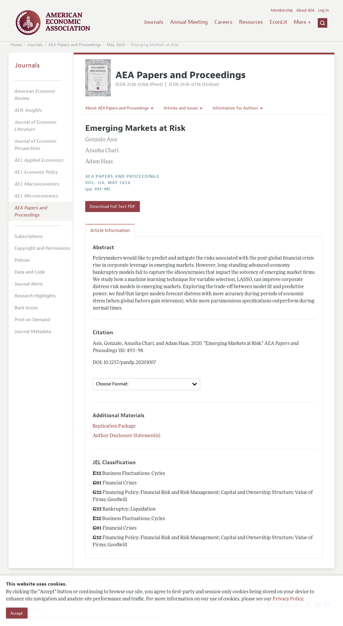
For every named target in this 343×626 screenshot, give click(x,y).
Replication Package (114, 426)
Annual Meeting (189, 22)
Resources (251, 22)
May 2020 (116, 44)
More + (302, 22)
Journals (153, 22)
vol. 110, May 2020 (108, 182)
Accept (16, 613)
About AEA (305, 10)
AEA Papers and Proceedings (74, 44)
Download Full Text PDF (112, 206)
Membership (282, 10)
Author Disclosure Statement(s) (126, 436)
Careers (223, 22)
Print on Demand (32, 320)
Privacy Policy (288, 599)
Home (16, 44)
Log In (323, 10)
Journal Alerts (29, 284)
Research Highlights (35, 296)
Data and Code (30, 272)
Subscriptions (29, 236)
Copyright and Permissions (42, 248)
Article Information (110, 230)
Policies (22, 260)
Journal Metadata (33, 332)
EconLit (278, 22)
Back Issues (26, 308)
